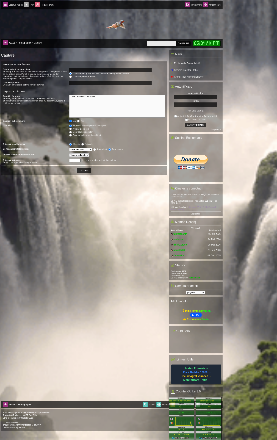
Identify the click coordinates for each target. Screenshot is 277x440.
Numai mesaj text (79, 129)
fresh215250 (180, 244)
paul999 (37, 425)
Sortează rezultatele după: (16, 149)
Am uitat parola (195, 110)
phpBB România (30, 415)
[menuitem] (29, 5)
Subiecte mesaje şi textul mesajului (87, 125)
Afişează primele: (11, 160)
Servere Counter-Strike (184, 70)
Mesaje (74, 144)
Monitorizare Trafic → (197, 379)
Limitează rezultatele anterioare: (19, 154)
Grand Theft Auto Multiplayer (187, 76)
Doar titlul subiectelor (81, 132)
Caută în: (7, 125)
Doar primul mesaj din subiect (85, 135)
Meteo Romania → (197, 368)
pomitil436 (179, 250)
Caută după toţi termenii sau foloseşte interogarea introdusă (99, 73)
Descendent (115, 149)
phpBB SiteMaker (10, 423)
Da (72, 121)
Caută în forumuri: (12, 96)
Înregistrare (216, 130)
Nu (80, 121)
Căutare (183, 43)
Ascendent (100, 149)
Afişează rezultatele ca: (14, 144)
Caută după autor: (12, 82)
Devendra (179, 255)
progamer (12, 418)
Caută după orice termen (82, 76)
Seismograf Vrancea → (197, 376)
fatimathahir (180, 234)
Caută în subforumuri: (14, 121)
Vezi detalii (195, 214)
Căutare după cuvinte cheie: (17, 69)
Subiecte (87, 144)
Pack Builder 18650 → (197, 372)
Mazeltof (24, 418)
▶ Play (195, 315)
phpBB (16, 413)
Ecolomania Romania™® (185, 63)
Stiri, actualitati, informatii (117, 96)
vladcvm (178, 239)
